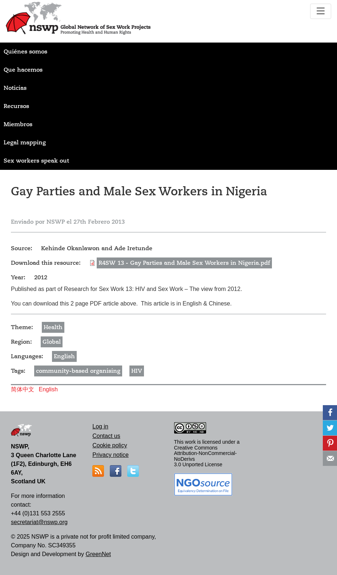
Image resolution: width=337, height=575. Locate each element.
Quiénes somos (25, 51)
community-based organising (78, 371)
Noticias (15, 88)
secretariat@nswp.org (39, 522)
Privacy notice (110, 455)
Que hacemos (23, 69)
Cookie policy (109, 445)
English (64, 356)
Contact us (106, 436)
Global (52, 342)
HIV (136, 371)
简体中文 (22, 389)
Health (53, 327)
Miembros (18, 124)
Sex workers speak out (36, 160)
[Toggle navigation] (320, 11)
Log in (100, 426)
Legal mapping (25, 142)
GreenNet (98, 554)
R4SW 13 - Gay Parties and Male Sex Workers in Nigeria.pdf (184, 263)
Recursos (16, 106)
